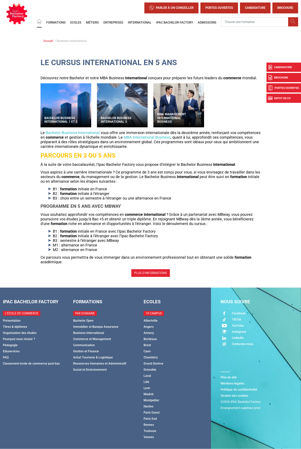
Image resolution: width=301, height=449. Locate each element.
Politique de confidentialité (239, 389)
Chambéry (151, 357)
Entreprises (113, 22)
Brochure (285, 8)
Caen (147, 351)
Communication (84, 345)
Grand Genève (153, 363)
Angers (149, 327)
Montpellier (151, 400)
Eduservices (11, 351)
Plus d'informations (150, 273)
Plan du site (229, 377)
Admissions (207, 22)
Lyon (147, 388)
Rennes (149, 425)
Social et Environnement (90, 369)
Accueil (48, 41)
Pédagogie (10, 345)
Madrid (148, 394)
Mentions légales (232, 383)
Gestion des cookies (234, 395)
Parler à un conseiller (171, 8)
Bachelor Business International (73, 132)
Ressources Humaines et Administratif (99, 363)
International (139, 22)
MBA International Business (147, 137)
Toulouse (150, 431)
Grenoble (150, 369)
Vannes (149, 437)
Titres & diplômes (15, 327)
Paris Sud (150, 418)
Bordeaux (150, 339)
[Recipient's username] (254, 21)
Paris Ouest (152, 412)
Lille (146, 382)
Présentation (12, 320)
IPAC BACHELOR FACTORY (174, 22)
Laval (147, 376)
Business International (88, 333)
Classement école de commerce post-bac (31, 363)
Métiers (92, 22)
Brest (147, 345)
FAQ (6, 357)
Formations (56, 22)
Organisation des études (19, 333)
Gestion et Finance (86, 351)
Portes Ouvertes (219, 8)
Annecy (149, 333)
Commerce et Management (92, 339)
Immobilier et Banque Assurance (95, 327)
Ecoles (75, 22)
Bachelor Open (83, 320)
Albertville (151, 320)
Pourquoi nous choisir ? (19, 339)
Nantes (148, 406)
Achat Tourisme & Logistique (93, 357)
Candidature (255, 8)
